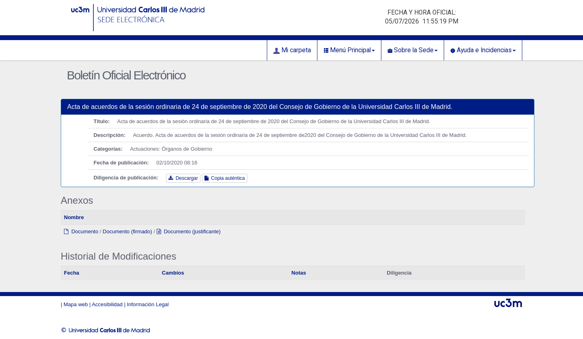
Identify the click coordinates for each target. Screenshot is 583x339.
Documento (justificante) (189, 231)
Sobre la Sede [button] (412, 50)
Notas (299, 273)
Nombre (74, 217)
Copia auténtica (224, 178)
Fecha (71, 273)
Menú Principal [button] (349, 50)
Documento (81, 231)
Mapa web (76, 304)
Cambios (173, 273)
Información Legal (147, 304)
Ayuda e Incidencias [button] (483, 50)
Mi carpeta (292, 50)
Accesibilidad (107, 304)
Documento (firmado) (127, 231)
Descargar (183, 178)
